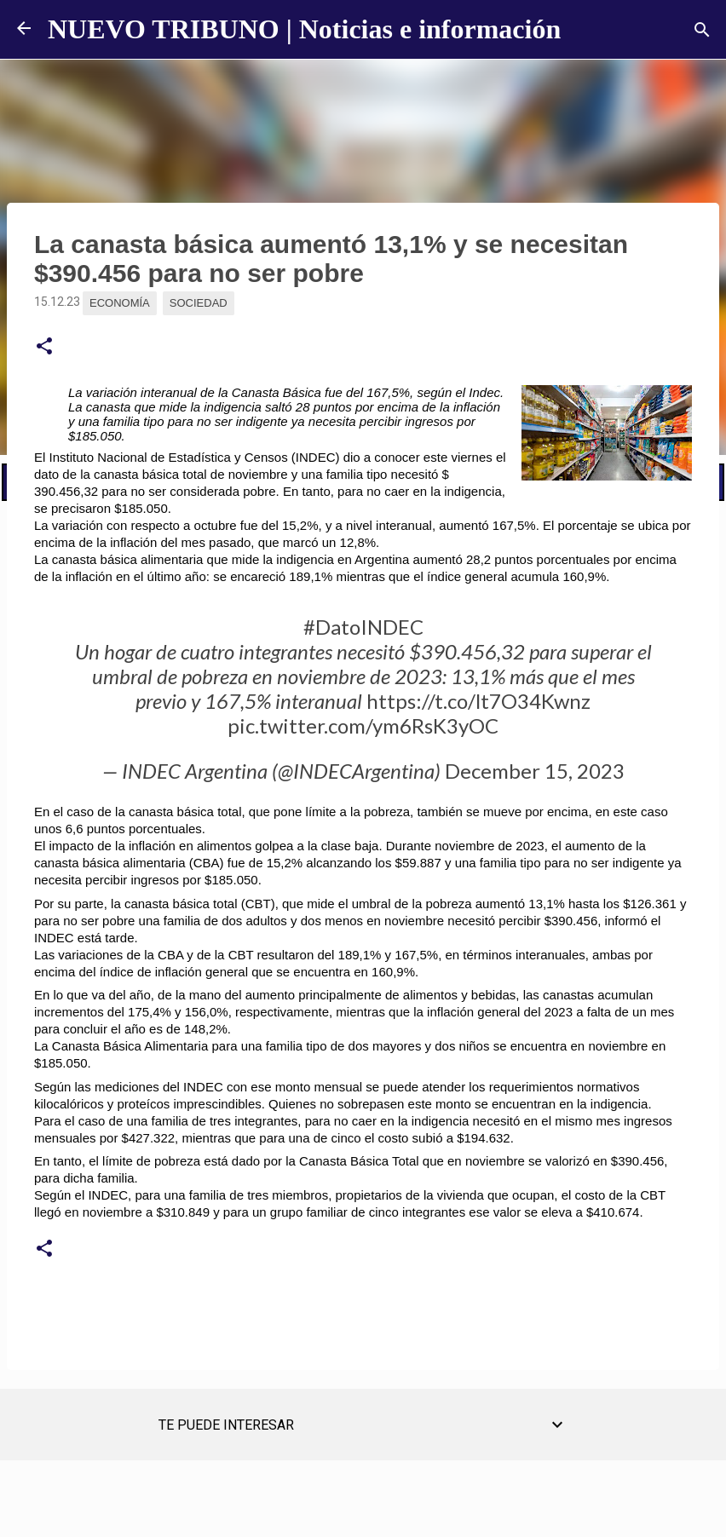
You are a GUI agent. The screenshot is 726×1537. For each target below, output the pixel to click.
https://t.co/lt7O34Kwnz (478, 700)
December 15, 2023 (535, 770)
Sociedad (199, 302)
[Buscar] (702, 29)
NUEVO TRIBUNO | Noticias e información (304, 29)
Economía (119, 302)
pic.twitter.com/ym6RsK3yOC (363, 725)
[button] (44, 347)
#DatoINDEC (363, 626)
